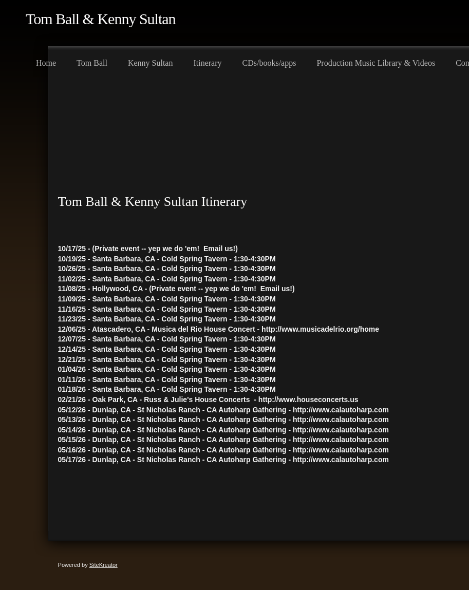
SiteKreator (103, 565)
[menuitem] (46, 61)
